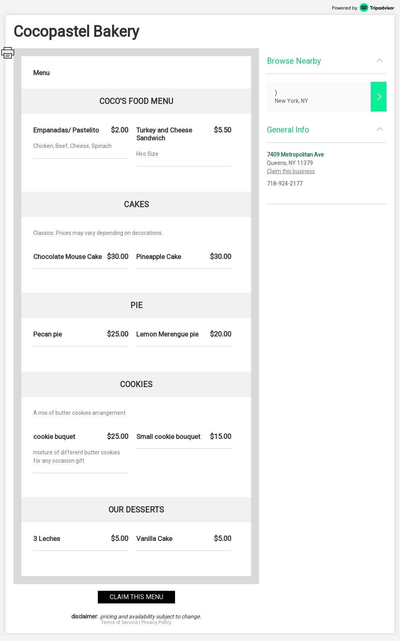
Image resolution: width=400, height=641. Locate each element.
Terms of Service (119, 622)
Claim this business (291, 171)
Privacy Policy (156, 622)
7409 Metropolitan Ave (295, 154)
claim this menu (136, 597)
